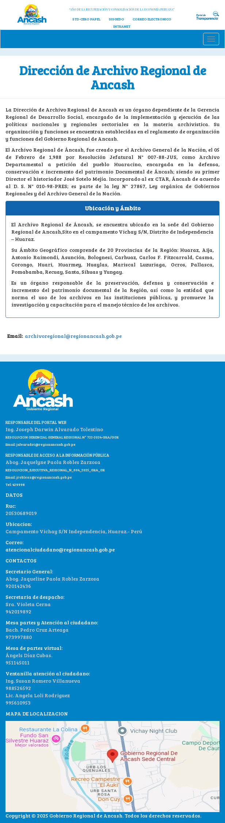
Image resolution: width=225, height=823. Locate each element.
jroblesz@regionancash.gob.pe (44, 477)
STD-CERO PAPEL (86, 19)
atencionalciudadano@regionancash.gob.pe (60, 549)
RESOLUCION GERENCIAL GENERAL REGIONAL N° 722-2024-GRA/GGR (62, 437)
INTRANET (121, 26)
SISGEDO (116, 19)
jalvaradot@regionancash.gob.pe (46, 444)
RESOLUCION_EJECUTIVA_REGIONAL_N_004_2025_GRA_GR (55, 469)
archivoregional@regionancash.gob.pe (73, 335)
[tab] (112, 208)
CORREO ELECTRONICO (152, 19)
